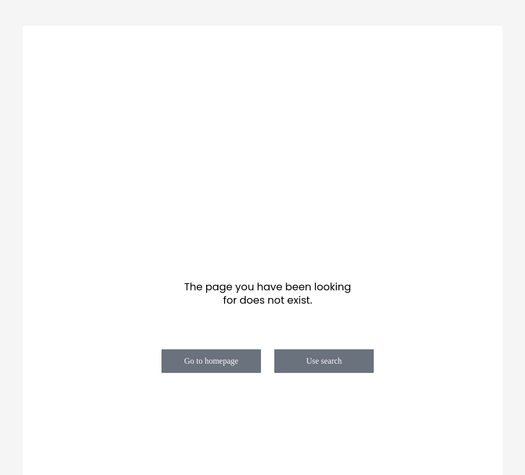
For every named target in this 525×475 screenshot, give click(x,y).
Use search (324, 361)
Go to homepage (211, 361)
